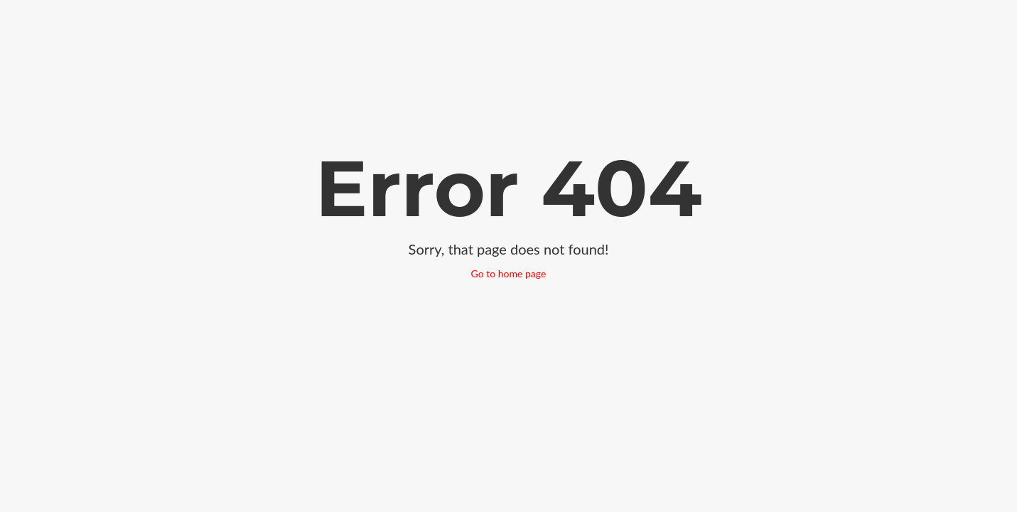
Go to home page (509, 273)
